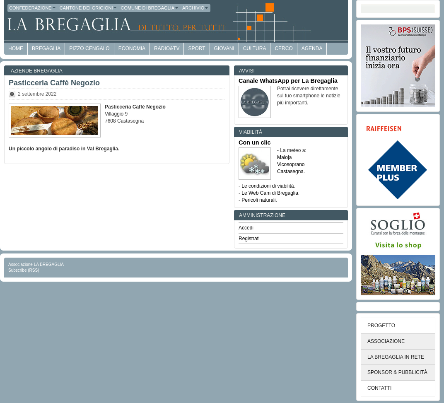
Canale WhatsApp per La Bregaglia (288, 80)
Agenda (312, 48)
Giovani (224, 48)
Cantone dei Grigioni (89, 7)
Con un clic (255, 142)
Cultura (254, 48)
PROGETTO (381, 325)
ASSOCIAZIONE (386, 341)
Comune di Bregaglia (150, 7)
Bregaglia (46, 48)
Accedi (246, 228)
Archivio (195, 7)
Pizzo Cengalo (89, 48)
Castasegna (290, 171)
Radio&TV (166, 48)
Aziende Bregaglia (37, 71)
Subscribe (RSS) (23, 270)
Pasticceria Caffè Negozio (54, 83)
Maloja (284, 157)
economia (131, 48)
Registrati (249, 238)
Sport (196, 48)
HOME (15, 48)
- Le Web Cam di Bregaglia (268, 193)
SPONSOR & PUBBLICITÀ (397, 372)
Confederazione (32, 7)
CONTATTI (379, 388)
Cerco (283, 48)
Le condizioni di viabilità (267, 186)
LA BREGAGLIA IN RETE (395, 357)
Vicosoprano (291, 164)
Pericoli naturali (258, 200)
